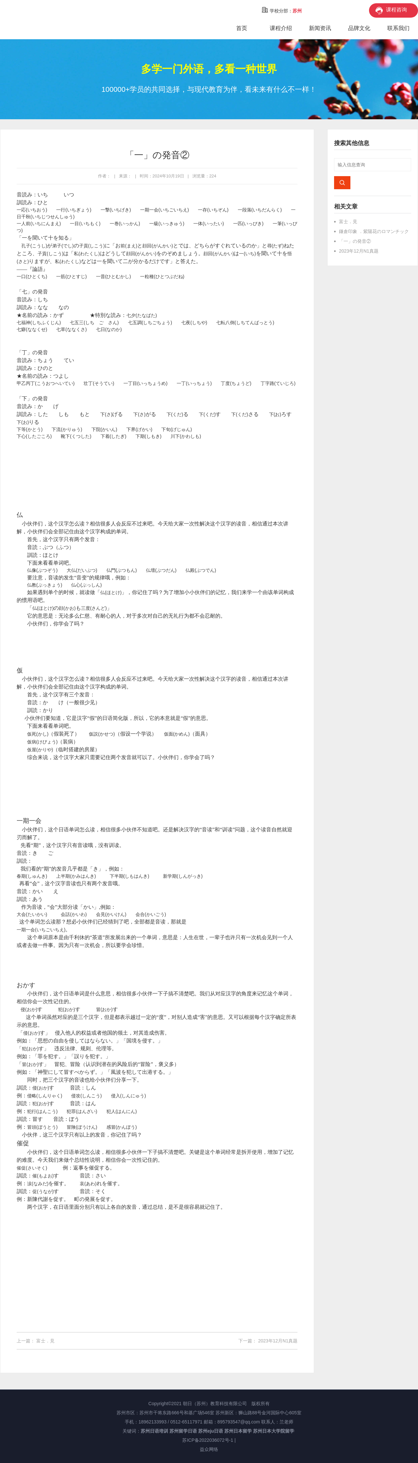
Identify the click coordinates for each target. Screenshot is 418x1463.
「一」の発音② (355, 241)
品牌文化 (359, 28)
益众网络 (209, 1449)
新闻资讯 (320, 28)
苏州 (297, 10)
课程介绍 (281, 28)
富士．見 (45, 1340)
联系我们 (398, 28)
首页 (241, 28)
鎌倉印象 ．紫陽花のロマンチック (374, 231)
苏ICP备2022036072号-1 (207, 1440)
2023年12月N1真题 (277, 1340)
